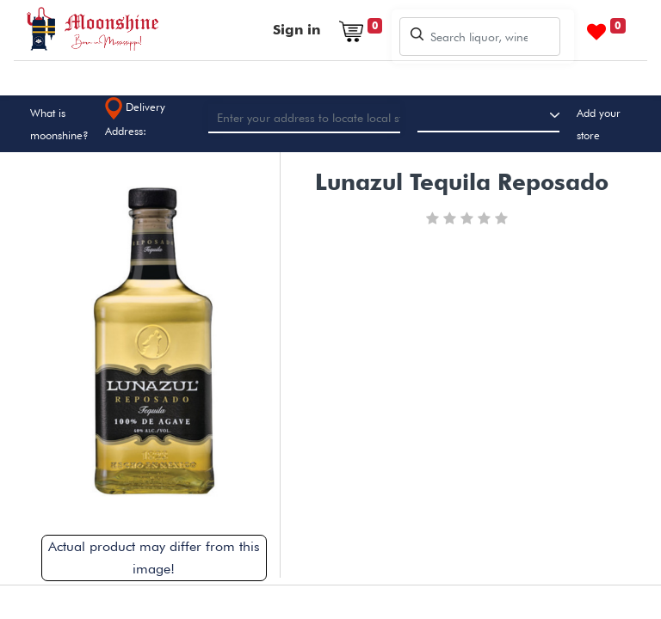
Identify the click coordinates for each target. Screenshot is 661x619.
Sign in (296, 29)
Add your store (599, 124)
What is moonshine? (59, 124)
